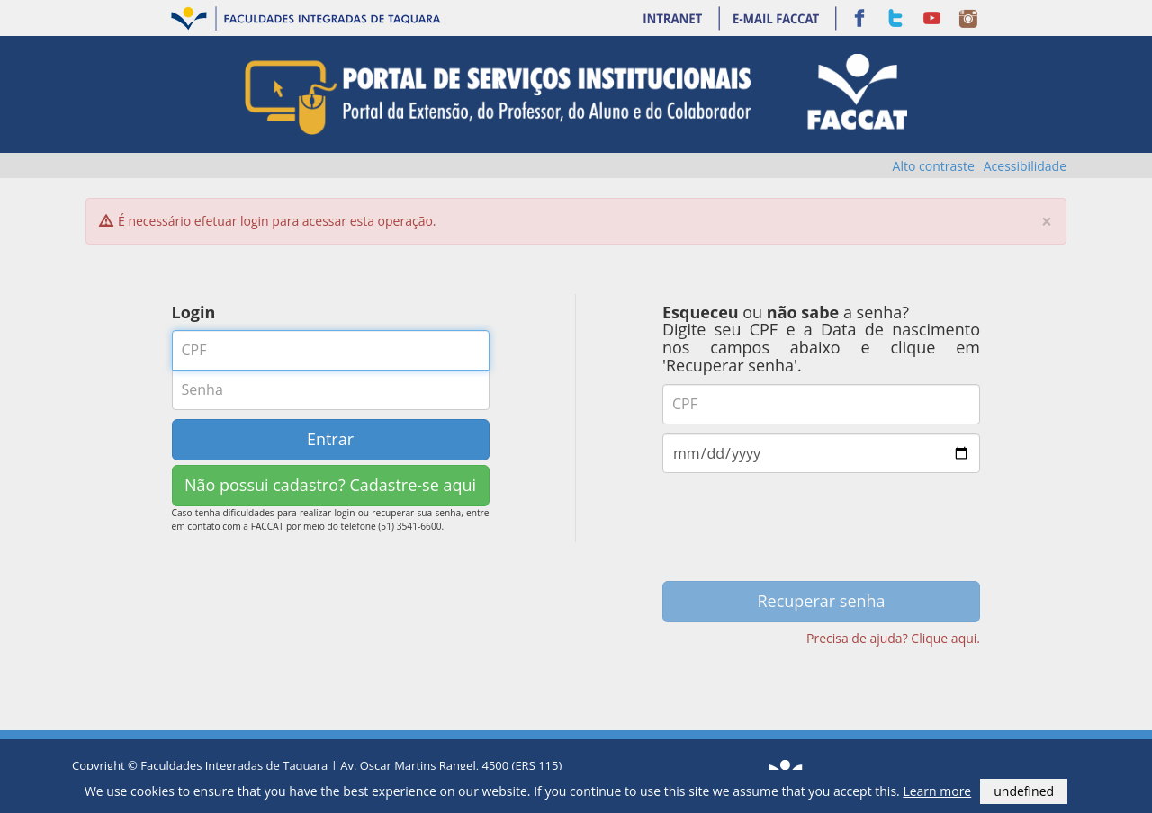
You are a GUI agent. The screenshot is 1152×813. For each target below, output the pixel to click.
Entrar (330, 439)
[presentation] (821, 532)
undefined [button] (1024, 791)
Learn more (937, 791)
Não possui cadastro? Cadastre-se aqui (330, 485)
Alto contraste (934, 165)
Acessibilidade (1025, 165)
